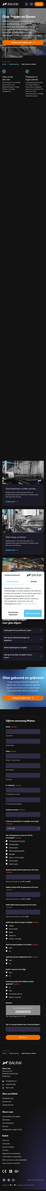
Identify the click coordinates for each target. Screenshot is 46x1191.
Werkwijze (6, 1121)
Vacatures (6, 1145)
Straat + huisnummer (13, 761)
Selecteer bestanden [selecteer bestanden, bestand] (22, 1013)
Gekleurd (12, 937)
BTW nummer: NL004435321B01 (14, 1161)
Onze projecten (8, 1124)
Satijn (11, 933)
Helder (11, 927)
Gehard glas (13, 849)
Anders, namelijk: (15, 940)
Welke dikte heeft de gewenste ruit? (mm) (21, 907)
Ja (10, 952)
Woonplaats (10, 771)
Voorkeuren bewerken (13, 613)
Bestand (9, 1004)
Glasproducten (7, 1106)
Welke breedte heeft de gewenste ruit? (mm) (22, 872)
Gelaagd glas (14, 846)
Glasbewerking (7, 1099)
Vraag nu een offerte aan (23, 42)
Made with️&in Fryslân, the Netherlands (18, 1186)
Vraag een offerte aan (23, 699)
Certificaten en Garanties (11, 1158)
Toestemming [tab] (12, 581)
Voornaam (9, 737)
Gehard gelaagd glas (16, 852)
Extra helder (13, 930)
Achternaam (10, 746)
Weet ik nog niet (15, 998)
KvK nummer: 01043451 (11, 1164)
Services (5, 1127)
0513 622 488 (10, 1086)
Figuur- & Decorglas (16, 859)
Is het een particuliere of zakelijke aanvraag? (22, 824)
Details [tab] (34, 581)
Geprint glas (13, 865)
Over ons (5, 1142)
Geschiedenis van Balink (11, 1118)
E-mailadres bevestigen (14, 805)
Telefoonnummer (15, 811)
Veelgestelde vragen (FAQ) (12, 1131)
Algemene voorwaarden (11, 1155)
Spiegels (12, 855)
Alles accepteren (33, 613)
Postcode (9, 781)
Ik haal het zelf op (15, 995)
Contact (5, 1151)
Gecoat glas (13, 862)
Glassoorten (6, 1103)
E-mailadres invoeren (13, 795)
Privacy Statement (28, 603)
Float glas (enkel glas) (17, 842)
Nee (10, 949)
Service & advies (8, 1148)
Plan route (9, 1089)
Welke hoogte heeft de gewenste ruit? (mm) (22, 890)
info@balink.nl (11, 1082)
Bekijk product (12, 502)
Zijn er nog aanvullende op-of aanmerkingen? (23, 1026)
